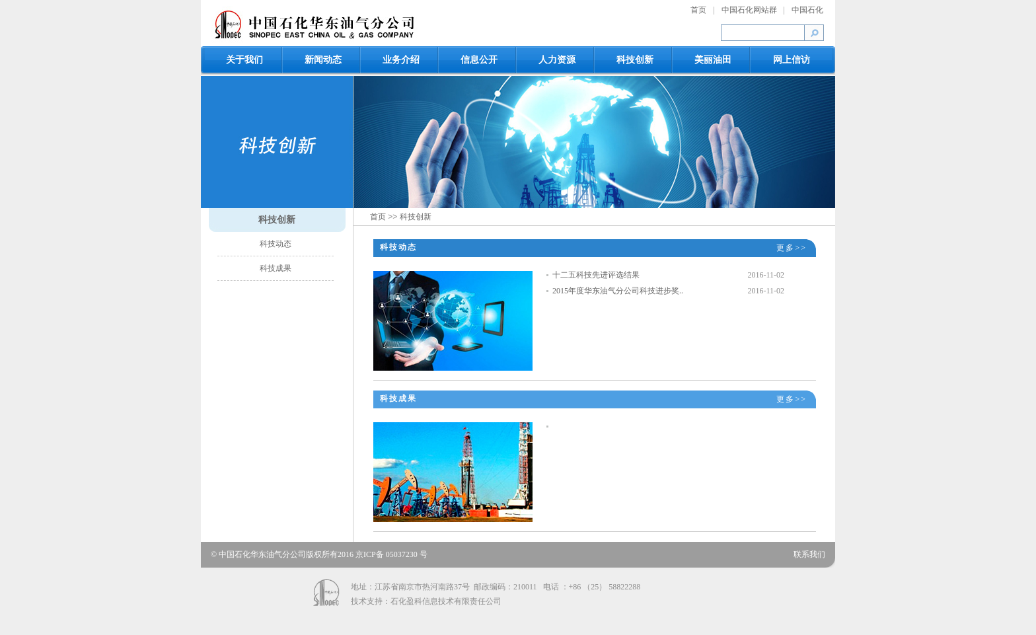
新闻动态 (323, 60)
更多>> (791, 247)
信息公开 (479, 60)
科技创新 (634, 60)
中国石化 (807, 10)
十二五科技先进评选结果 (596, 275)
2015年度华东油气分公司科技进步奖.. (617, 290)
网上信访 (791, 60)
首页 (698, 10)
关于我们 (244, 60)
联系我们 (809, 554)
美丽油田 (712, 60)
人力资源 (556, 60)
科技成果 (275, 268)
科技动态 (275, 243)
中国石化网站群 (749, 10)
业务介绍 (401, 60)
